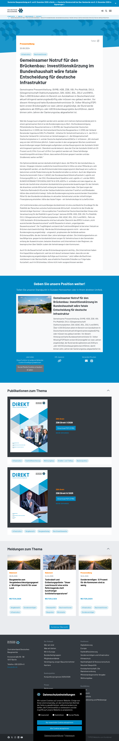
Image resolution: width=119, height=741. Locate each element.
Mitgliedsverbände (51, 658)
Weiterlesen (15, 599)
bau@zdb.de (12, 671)
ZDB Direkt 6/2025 (64, 493)
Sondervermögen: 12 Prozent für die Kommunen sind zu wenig (94, 582)
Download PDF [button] (65, 428)
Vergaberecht (30, 531)
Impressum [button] (70, 735)
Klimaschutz (86, 658)
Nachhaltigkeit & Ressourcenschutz (95, 662)
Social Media (73, 715)
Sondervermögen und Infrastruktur (95, 655)
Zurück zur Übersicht (59, 627)
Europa (83, 648)
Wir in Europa (49, 652)
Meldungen (48, 688)
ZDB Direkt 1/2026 (64, 422)
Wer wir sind (49, 645)
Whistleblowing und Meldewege (94, 700)
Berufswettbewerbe (60, 531)
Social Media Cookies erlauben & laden (30, 368)
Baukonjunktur (82, 461)
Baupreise (50, 612)
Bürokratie (61, 612)
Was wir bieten (50, 648)
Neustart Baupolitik (88, 665)
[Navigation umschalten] (110, 11)
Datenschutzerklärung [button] (53, 735)
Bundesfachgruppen (52, 655)
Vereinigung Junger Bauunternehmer (59, 662)
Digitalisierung (87, 645)
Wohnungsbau (49, 461)
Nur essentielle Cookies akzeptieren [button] (59, 722)
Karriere (47, 665)
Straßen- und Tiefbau (65, 461)
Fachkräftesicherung (32, 461)
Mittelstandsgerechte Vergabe (93, 675)
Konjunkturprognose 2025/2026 (57, 677)
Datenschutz (86, 696)
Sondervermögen (30, 607)
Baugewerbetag (43, 531)
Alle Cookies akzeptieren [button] (59, 728)
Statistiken (58, 715)
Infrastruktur (25, 54)
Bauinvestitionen (40, 54)
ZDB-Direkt (60, 419)
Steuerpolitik (51, 607)
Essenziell (43, 715)
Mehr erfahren (62, 433)
